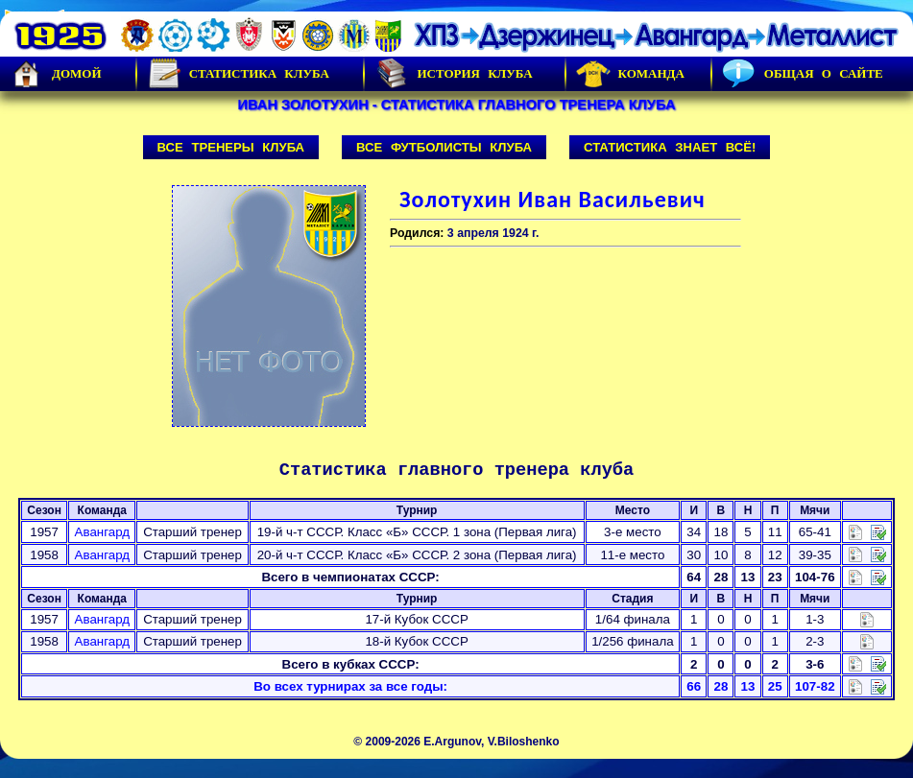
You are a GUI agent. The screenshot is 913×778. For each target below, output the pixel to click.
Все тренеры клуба (231, 147)
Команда (630, 74)
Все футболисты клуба (444, 147)
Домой (56, 74)
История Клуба (453, 74)
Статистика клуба (238, 74)
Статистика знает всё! (670, 147)
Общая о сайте (802, 74)
